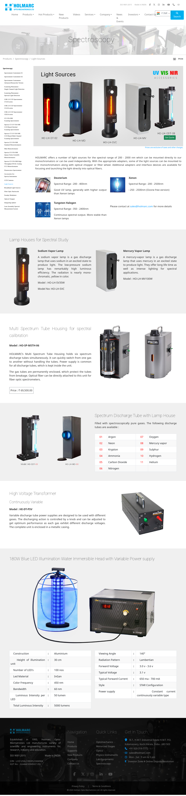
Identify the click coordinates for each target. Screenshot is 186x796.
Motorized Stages (105, 746)
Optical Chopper (9, 199)
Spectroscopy (21, 58)
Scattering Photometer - (17, 88)
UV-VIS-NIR (17, 120)
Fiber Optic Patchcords (11, 191)
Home (14, 14)
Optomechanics (104, 742)
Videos (76, 14)
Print (178, 58)
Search (177, 15)
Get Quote (169, 137)
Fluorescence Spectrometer (12, 170)
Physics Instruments (107, 755)
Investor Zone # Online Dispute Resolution (151, 761)
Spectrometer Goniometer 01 (13, 73)
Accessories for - (17, 175)
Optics (99, 750)
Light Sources (38, 58)
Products (7, 58)
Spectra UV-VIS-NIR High (17, 164)
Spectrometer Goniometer (17, 82)
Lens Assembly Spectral (17, 208)
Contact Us (73, 763)
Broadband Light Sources (12, 188)
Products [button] (27, 14)
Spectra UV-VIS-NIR (17, 144)
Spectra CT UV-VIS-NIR (17, 128)
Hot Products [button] (45, 14)
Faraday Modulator (10, 195)
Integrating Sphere (10, 202)
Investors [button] (133, 14)
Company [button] (105, 14)
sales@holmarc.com (141, 206)
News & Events (119, 18)
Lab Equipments (105, 759)
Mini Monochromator (11, 149)
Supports (72, 750)
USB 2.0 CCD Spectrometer (17, 101)
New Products (63, 16)
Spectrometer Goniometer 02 (13, 76)
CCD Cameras (8, 180)
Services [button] (89, 14)
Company (72, 759)
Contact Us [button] (150, 14)
